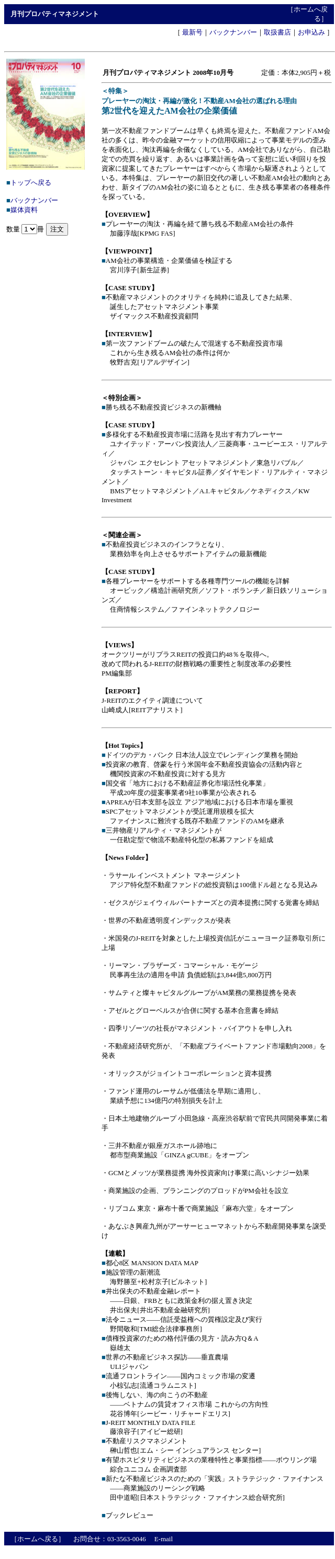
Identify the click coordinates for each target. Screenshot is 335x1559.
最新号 (192, 32)
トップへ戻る (30, 182)
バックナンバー (233, 32)
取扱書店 (277, 32)
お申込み (311, 32)
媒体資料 (24, 210)
